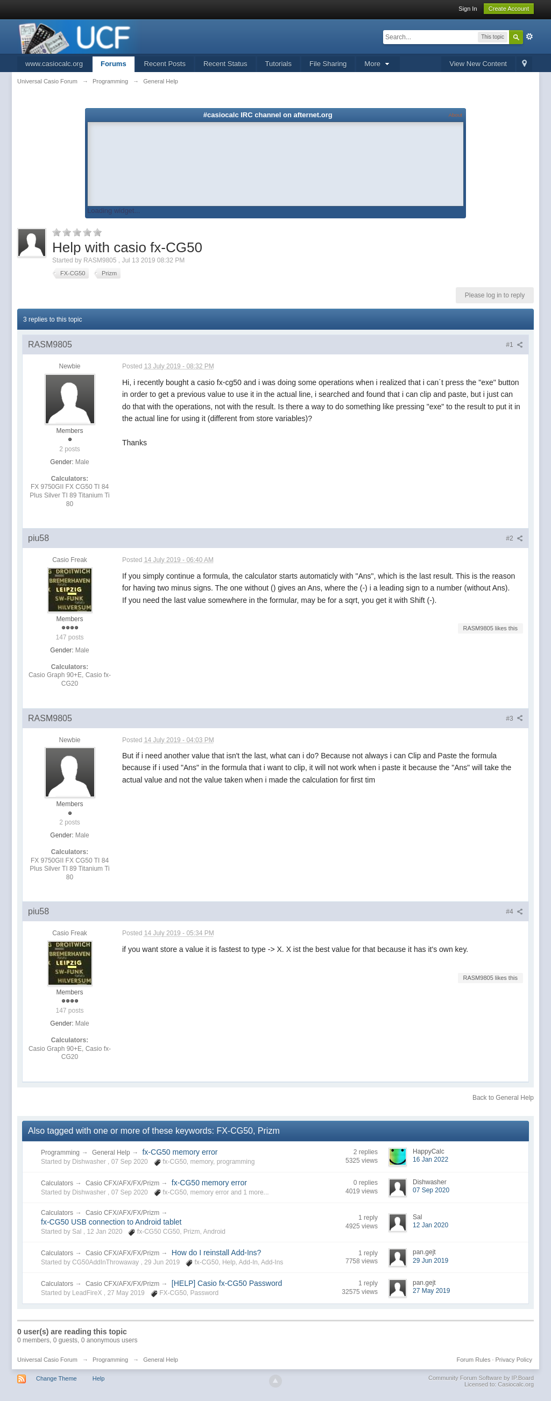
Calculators (57, 1183)
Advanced (529, 36)
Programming (60, 1152)
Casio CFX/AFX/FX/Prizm (123, 1183)
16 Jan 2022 (430, 1159)
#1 (514, 345)
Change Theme (56, 1378)
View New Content (478, 64)
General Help (111, 1152)
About (455, 115)
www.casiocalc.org (54, 64)
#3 (514, 718)
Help (99, 1378)
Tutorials (278, 64)
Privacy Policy (514, 1359)
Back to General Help (503, 1097)
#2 (514, 538)
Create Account (509, 8)
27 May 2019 (431, 1291)
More (377, 64)
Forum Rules (473, 1359)
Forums (113, 64)
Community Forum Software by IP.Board (481, 1378)
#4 (514, 911)
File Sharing (328, 64)
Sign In (467, 8)
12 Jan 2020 (430, 1225)
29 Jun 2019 (430, 1260)
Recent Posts (165, 64)
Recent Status (225, 64)
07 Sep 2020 (431, 1190)
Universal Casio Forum (47, 1359)
